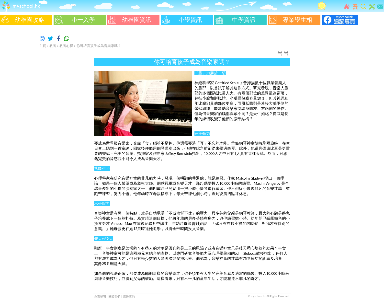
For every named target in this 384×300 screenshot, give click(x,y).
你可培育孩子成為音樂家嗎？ (99, 46)
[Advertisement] (14, 100)
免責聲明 (100, 296)
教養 (52, 46)
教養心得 (66, 46)
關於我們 (115, 296)
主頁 (42, 46)
